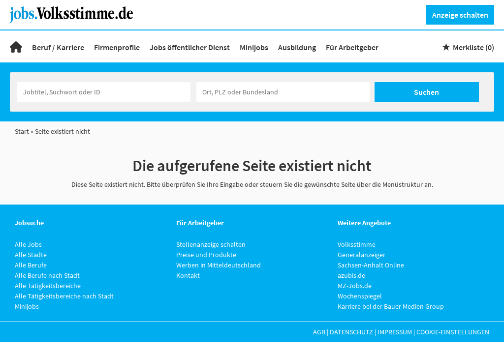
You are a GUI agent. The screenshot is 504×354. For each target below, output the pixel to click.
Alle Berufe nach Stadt (47, 275)
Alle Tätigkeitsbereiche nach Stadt (64, 296)
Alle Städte (31, 254)
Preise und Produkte (206, 254)
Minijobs (254, 47)
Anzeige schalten (460, 15)
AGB (319, 331)
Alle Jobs (28, 244)
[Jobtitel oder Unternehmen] (103, 92)
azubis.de (351, 275)
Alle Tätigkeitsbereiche (48, 285)
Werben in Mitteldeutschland (218, 265)
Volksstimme (357, 244)
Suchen (426, 92)
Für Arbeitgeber (352, 47)
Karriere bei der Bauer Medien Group (391, 306)
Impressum (395, 331)
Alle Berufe (31, 265)
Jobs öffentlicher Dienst (190, 47)
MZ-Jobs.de (355, 285)
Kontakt (188, 275)
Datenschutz (351, 331)
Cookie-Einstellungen (452, 331)
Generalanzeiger (361, 254)
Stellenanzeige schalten (211, 244)
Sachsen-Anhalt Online (371, 265)
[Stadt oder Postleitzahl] (283, 92)
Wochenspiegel (360, 296)
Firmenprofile (117, 47)
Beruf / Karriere (58, 47)
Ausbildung (297, 47)
